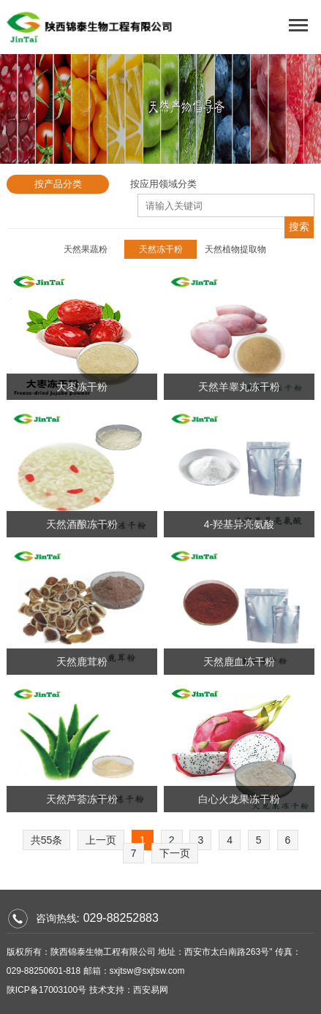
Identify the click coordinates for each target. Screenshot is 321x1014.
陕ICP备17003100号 (46, 990)
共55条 (47, 840)
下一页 (174, 853)
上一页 (101, 840)
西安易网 (150, 990)
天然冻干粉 (161, 249)
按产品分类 (58, 183)
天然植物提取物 (235, 249)
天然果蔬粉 (85, 249)
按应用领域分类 (163, 183)
